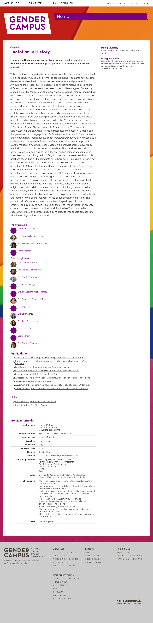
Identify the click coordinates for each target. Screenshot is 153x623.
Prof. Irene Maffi (25, 251)
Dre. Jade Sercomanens (28, 321)
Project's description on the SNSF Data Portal (35, 401)
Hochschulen (63, 3)
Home (63, 16)
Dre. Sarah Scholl (25, 314)
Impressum (58, 592)
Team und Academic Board (66, 578)
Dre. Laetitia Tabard (26, 328)
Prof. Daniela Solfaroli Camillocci (32, 243)
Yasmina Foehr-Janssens (50, 437)
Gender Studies (46, 452)
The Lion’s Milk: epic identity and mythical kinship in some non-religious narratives (51, 388)
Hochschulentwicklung (129, 556)
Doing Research (110, 58)
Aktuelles (11, 3)
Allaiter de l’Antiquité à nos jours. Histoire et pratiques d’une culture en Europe (50, 357)
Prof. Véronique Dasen (28, 229)
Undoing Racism (93, 562)
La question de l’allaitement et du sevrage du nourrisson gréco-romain (47, 370)
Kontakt (57, 588)
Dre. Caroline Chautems (28, 343)
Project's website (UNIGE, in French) (31, 405)
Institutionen (124, 552)
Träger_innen (60, 582)
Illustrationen (61, 585)
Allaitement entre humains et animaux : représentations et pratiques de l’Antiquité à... (52, 385)
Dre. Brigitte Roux (25, 306)
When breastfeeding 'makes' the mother (33, 381)
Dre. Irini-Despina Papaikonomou (32, 292)
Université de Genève (48, 425)
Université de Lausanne (49, 430)
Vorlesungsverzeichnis (65, 559)
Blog (87, 552)
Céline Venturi (24, 336)
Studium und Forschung (129, 559)
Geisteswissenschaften (49, 456)
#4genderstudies (62, 562)
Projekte (35, 3)
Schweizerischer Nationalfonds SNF (55, 433)
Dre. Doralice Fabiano (27, 277)
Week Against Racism (64, 566)
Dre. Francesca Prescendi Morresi (33, 299)
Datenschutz (60, 595)
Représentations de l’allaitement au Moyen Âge (36, 374)
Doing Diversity (109, 47)
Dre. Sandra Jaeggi (26, 284)
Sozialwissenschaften (70, 456)
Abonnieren (59, 556)
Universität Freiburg (48, 427)
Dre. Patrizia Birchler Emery (30, 270)
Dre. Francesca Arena (27, 262)
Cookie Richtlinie (62, 599)
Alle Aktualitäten (62, 552)
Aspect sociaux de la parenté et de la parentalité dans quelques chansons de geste (52, 378)
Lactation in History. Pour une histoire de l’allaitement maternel (43, 367)
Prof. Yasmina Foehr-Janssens (31, 236)
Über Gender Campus (116, 3)
